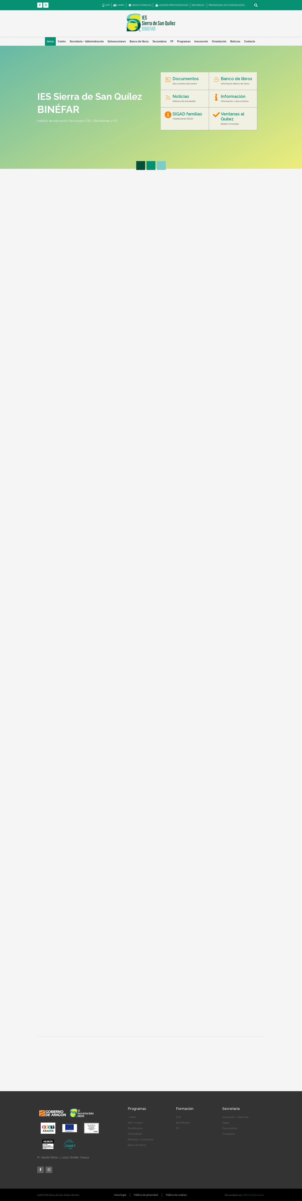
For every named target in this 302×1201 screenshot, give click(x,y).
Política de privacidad (146, 1194)
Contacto (249, 41)
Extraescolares (117, 41)
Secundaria (159, 41)
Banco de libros (139, 41)
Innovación (201, 41)
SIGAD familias (187, 113)
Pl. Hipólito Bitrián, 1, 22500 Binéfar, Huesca (63, 1157)
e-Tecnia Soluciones (253, 1194)
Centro (62, 41)
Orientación (219, 41)
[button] (256, 5)
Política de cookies (176, 1194)
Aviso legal (120, 1194)
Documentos (186, 78)
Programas (183, 41)
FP (171, 41)
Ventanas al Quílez (232, 116)
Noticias (235, 41)
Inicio (50, 41)
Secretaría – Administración (87, 41)
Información (233, 96)
